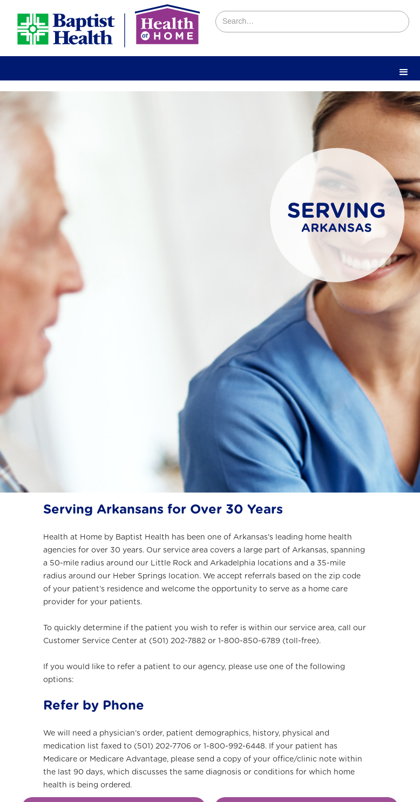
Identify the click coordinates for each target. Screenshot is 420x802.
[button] (404, 72)
